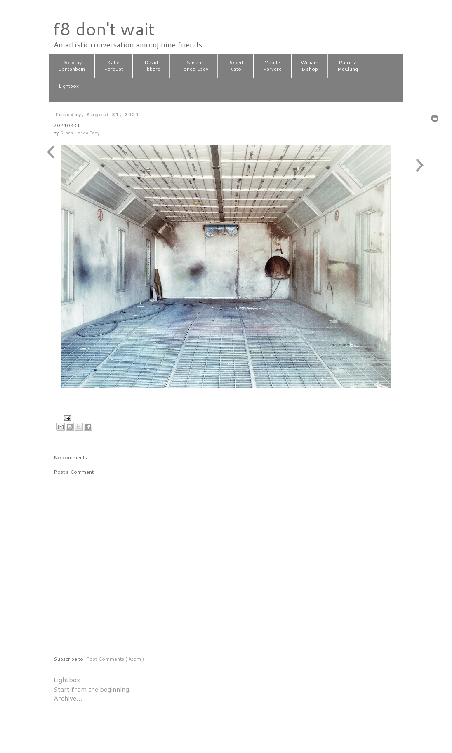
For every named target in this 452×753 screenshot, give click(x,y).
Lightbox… (70, 679)
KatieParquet (113, 66)
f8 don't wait (104, 28)
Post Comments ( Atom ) (115, 658)
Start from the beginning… (94, 689)
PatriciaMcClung (347, 66)
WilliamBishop (309, 66)
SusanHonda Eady (194, 66)
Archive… (68, 698)
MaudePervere (272, 66)
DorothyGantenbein (71, 66)
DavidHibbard (151, 66)
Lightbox (69, 89)
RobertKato (235, 66)
